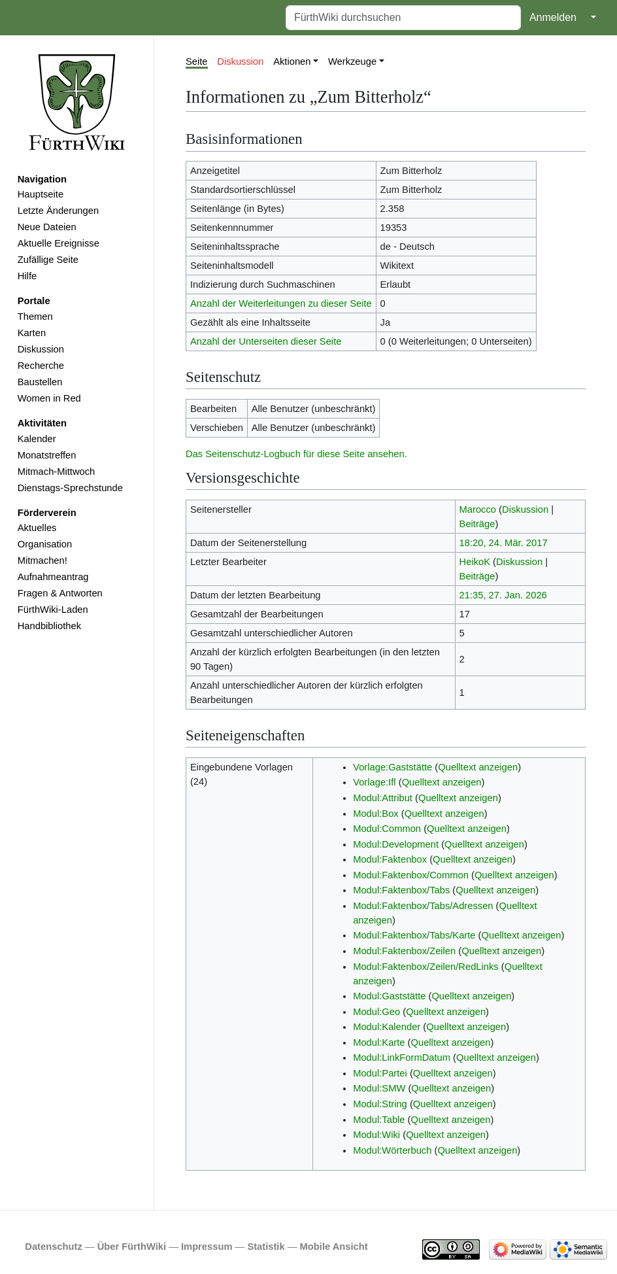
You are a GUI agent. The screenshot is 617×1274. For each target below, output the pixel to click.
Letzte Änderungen (58, 210)
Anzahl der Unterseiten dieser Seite (266, 341)
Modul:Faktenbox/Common (411, 875)
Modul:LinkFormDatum (401, 1057)
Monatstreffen (47, 455)
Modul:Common (387, 828)
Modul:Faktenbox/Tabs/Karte (414, 935)
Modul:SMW (379, 1088)
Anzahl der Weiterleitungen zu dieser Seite (281, 303)
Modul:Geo (376, 1012)
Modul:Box (376, 813)
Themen (35, 316)
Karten (32, 333)
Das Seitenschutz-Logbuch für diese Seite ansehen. (296, 454)
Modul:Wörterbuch (392, 1150)
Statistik (265, 1246)
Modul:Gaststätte (389, 996)
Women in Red (49, 398)
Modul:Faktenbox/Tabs (401, 890)
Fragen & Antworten (60, 593)
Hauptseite (40, 194)
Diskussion (41, 349)
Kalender (37, 439)
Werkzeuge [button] (352, 61)
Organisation (45, 544)
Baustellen (40, 382)
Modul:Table (379, 1119)
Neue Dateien (47, 227)
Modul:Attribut (382, 798)
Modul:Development (396, 844)
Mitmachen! (42, 560)
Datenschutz (53, 1246)
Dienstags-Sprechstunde (70, 488)
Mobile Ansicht (334, 1246)
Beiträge (477, 524)
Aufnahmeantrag (53, 577)
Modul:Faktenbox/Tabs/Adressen (423, 906)
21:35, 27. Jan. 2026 (503, 595)
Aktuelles (37, 528)
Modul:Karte (379, 1042)
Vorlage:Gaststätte (392, 767)
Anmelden (552, 17)
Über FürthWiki (131, 1246)
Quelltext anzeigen (478, 767)
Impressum (207, 1246)
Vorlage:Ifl (374, 782)
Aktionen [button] (291, 61)
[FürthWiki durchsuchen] (403, 17)
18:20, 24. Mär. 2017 (503, 543)
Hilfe (27, 276)
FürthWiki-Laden (53, 609)
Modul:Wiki (376, 1134)
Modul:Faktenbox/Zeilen (404, 951)
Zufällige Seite (48, 259)
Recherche (41, 365)
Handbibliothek (49, 626)
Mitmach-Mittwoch (56, 471)
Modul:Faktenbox (390, 859)
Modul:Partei (380, 1073)
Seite (197, 61)
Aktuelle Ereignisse (58, 243)
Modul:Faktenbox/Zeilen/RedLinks (426, 966)
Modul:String (380, 1104)
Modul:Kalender (386, 1027)
